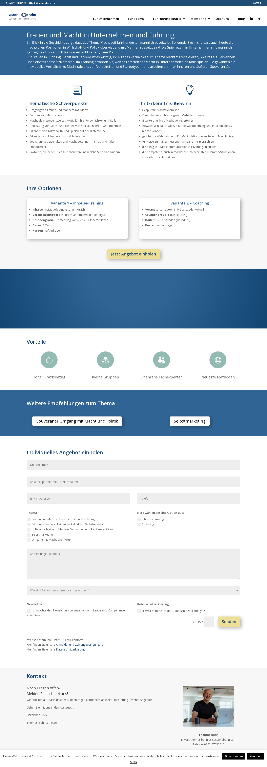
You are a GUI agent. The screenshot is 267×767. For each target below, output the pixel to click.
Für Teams (136, 19)
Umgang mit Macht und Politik (49, 540)
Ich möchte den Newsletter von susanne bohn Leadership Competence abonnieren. (76, 612)
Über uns (222, 19)
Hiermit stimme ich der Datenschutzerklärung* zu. (172, 611)
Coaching (145, 524)
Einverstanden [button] (234, 756)
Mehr (133, 762)
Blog (241, 19)
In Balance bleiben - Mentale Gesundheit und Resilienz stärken (70, 529)
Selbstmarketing (190, 421)
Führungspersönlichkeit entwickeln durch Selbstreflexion (65, 524)
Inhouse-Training (150, 519)
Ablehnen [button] (255, 756)
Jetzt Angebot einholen (133, 254)
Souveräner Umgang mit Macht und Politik (77, 421)
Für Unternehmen (106, 19)
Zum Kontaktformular (68, 734)
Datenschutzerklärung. (70, 649)
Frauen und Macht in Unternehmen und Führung (61, 519)
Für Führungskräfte (167, 19)
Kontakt (257, 3)
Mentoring (198, 19)
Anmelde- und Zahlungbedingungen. (79, 644)
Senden (229, 621)
